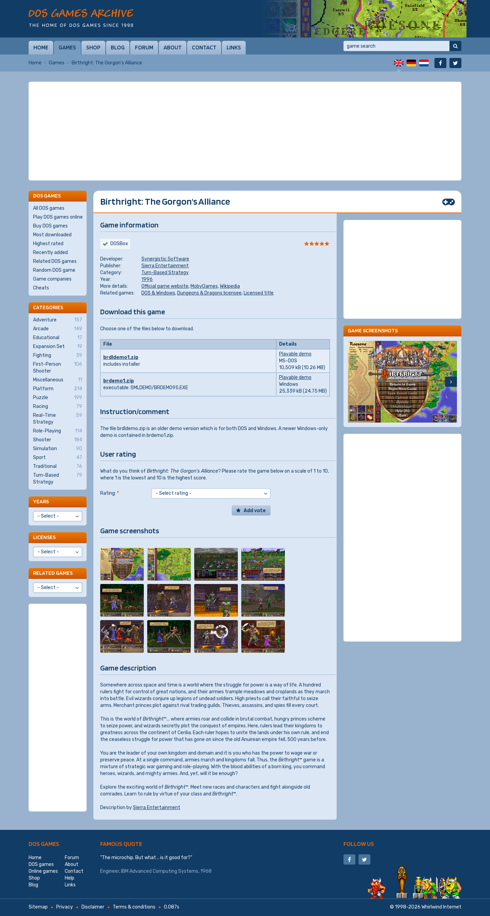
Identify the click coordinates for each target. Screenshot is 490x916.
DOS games (44, 843)
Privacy (64, 907)
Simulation (57, 448)
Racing (57, 406)
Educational (57, 337)
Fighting (57, 355)
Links (234, 47)
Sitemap (38, 907)
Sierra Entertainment (165, 266)
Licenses (44, 537)
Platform (57, 388)
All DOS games (48, 208)
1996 (147, 279)
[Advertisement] (245, 131)
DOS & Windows (158, 293)
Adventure (57, 320)
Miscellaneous (57, 380)
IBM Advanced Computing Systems (159, 871)
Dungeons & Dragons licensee (209, 293)
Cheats (41, 288)
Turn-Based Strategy (165, 272)
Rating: (109, 493)
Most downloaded (52, 235)
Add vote (255, 511)
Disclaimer (92, 907)
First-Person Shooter (57, 367)
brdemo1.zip (118, 381)
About (173, 47)
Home (40, 47)
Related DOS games (55, 261)
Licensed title (259, 293)
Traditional (57, 466)
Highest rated (48, 244)
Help (69, 878)
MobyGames (204, 286)
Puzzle (57, 397)
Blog (118, 47)
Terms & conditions (134, 907)
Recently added (50, 252)
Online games (43, 871)
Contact (204, 47)
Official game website (164, 286)
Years (41, 501)
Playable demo (295, 354)
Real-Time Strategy (57, 418)
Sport (57, 457)
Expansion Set (57, 346)
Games (67, 47)
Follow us (358, 843)
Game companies (52, 279)
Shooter (57, 440)
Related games (53, 573)
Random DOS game (54, 270)
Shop (93, 47)
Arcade (57, 329)
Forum (144, 47)
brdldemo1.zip (120, 357)
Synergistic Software (165, 259)
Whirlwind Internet (441, 907)
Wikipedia (230, 286)
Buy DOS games (50, 226)
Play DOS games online (58, 217)
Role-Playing (57, 431)
